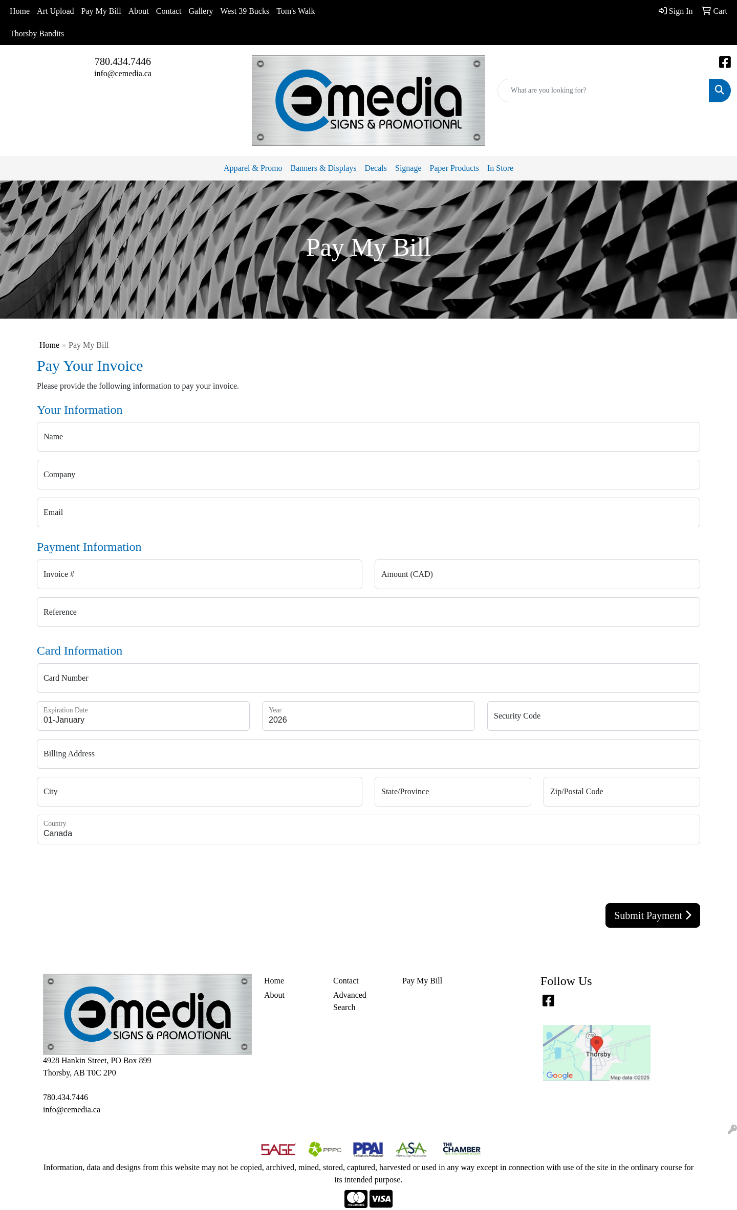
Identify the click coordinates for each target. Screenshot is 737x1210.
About (138, 11)
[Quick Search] (603, 90)
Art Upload (55, 11)
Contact (169, 11)
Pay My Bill (101, 11)
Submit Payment (652, 915)
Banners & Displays (324, 168)
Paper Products (454, 168)
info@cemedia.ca (122, 73)
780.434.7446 (123, 61)
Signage (408, 168)
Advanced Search (349, 1001)
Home (20, 11)
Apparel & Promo (253, 168)
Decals (375, 168)
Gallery (201, 11)
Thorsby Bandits (37, 33)
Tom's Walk (295, 11)
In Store (500, 168)
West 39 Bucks (245, 11)
